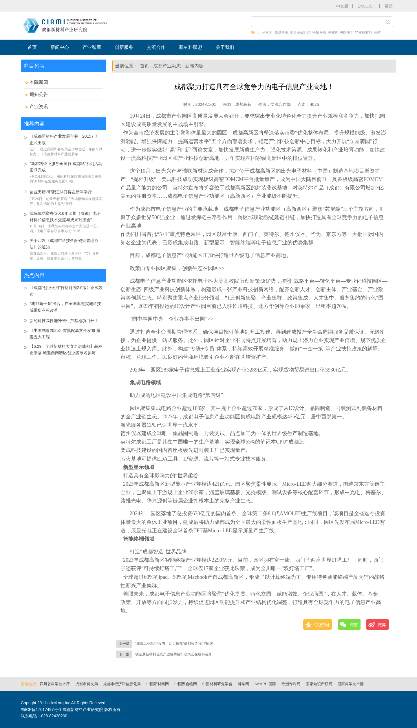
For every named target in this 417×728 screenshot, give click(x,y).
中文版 (342, 6)
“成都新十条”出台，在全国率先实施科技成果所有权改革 (65, 306)
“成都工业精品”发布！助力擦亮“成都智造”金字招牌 (174, 644)
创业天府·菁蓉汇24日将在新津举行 (61, 192)
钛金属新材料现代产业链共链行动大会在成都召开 (173, 654)
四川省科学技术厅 (55, 684)
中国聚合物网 (185, 684)
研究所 (267, 32)
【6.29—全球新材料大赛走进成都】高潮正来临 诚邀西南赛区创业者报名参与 (66, 349)
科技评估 (319, 32)
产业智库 (92, 47)
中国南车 (347, 32)
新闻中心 (59, 47)
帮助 (389, 6)
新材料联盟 (190, 47)
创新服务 (124, 47)
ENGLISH (366, 6)
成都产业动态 (167, 65)
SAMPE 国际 (265, 684)
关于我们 (225, 47)
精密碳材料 (363, 32)
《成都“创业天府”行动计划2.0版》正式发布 (66, 290)
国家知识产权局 (319, 684)
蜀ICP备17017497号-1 (41, 709)
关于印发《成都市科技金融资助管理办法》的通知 (64, 243)
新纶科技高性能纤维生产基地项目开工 (64, 320)
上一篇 (124, 644)
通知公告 (39, 94)
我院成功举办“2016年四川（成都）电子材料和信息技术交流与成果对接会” (65, 216)
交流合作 (156, 47)
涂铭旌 (333, 32)
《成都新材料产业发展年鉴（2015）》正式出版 (64, 139)
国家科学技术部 (350, 684)
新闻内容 (194, 65)
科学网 (243, 684)
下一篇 (124, 654)
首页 (32, 47)
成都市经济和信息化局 (122, 684)
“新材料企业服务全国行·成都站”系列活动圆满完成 (66, 166)
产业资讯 (39, 106)
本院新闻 (39, 82)
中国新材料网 (157, 684)
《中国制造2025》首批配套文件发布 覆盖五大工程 (65, 333)
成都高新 (243, 104)
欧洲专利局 (290, 684)
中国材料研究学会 (217, 684)
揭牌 (377, 32)
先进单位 (281, 32)
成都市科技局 (86, 684)
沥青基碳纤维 (300, 32)
